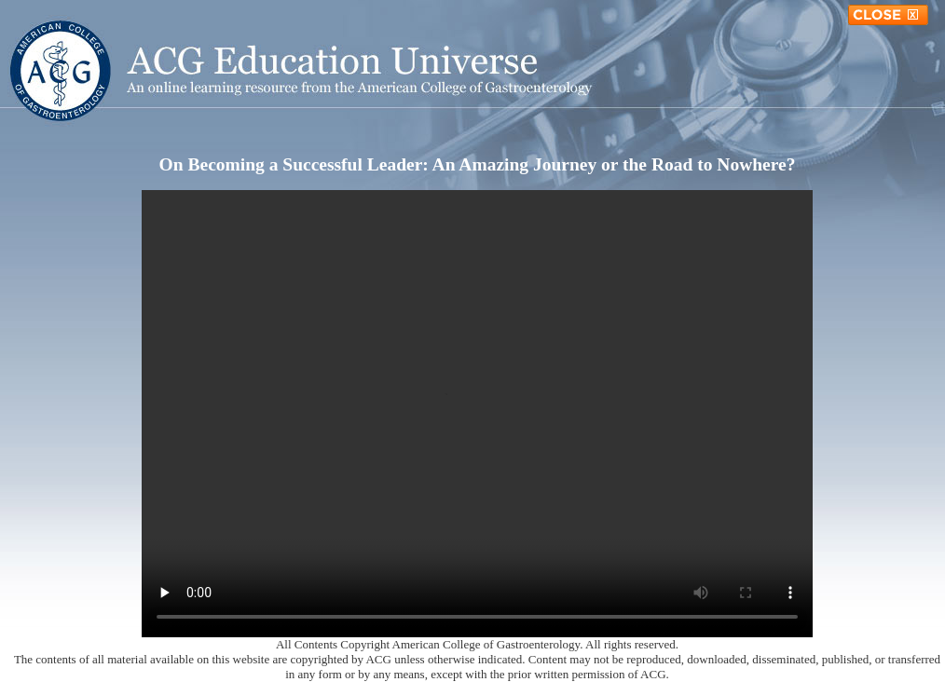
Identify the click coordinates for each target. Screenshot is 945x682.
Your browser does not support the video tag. (477, 413)
